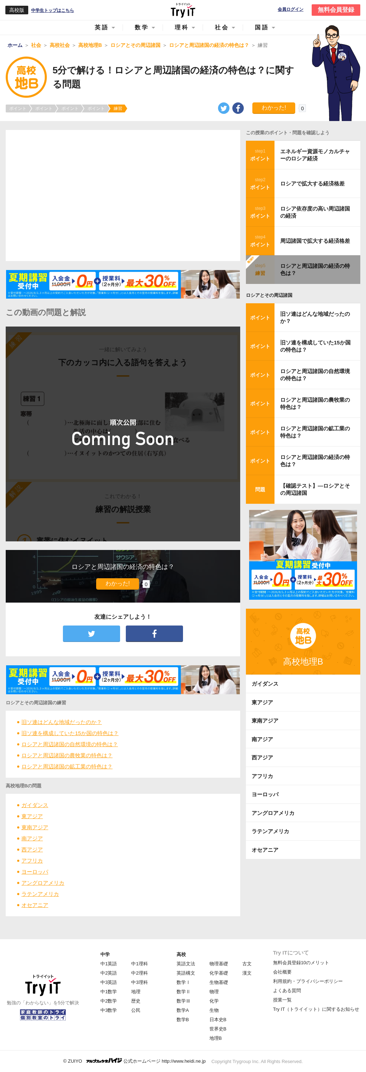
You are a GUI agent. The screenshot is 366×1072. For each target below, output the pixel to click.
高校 (181, 954)
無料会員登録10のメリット (301, 962)
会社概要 (282, 972)
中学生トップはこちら (52, 10)
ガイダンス (34, 805)
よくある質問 (287, 990)
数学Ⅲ (184, 1001)
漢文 (247, 973)
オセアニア (34, 905)
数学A (183, 1010)
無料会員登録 (336, 9)
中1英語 (108, 963)
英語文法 (186, 963)
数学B (183, 1019)
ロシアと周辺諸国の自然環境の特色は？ (69, 744)
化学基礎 (218, 973)
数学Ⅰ (184, 982)
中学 (105, 954)
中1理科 (139, 963)
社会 (222, 27)
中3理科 (139, 982)
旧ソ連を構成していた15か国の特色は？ (70, 733)
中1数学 (108, 991)
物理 (214, 991)
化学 (214, 1001)
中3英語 (108, 982)
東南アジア (34, 827)
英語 (102, 27)
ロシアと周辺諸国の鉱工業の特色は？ (67, 766)
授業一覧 (282, 1000)
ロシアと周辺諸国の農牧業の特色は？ (67, 755)
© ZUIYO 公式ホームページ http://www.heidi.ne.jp (134, 1061)
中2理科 (139, 973)
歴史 (135, 1001)
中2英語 (108, 973)
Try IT (183, 10)
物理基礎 (218, 963)
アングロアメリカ (42, 883)
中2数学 (108, 1001)
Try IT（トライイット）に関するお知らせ (316, 1009)
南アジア (32, 838)
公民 (135, 1010)
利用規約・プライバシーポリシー (308, 981)
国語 (262, 27)
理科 (182, 27)
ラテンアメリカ (40, 894)
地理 (135, 991)
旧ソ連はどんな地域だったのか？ (61, 722)
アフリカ (32, 861)
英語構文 (186, 973)
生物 (214, 1010)
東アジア (32, 816)
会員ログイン (290, 9)
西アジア (32, 849)
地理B (215, 1038)
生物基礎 (218, 982)
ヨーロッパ (34, 872)
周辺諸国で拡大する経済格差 (315, 241)
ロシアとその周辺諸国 (269, 295)
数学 (142, 27)
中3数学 (108, 1010)
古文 (247, 963)
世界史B (218, 1029)
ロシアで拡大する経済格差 (312, 183)
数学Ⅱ (184, 991)
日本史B (218, 1019)
